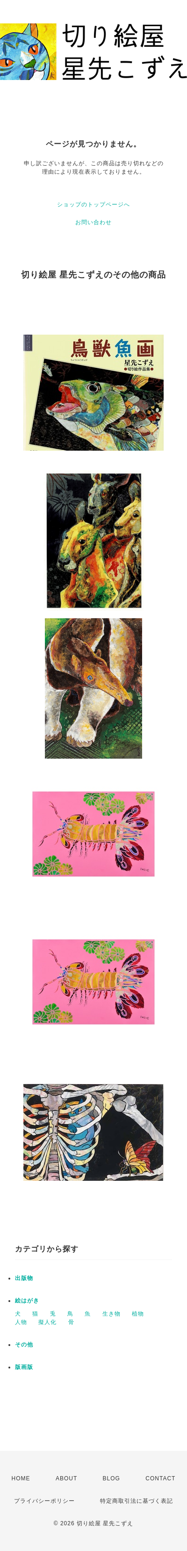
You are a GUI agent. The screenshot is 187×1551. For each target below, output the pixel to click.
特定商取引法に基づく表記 (136, 1501)
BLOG (111, 1478)
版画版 (24, 1367)
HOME (21, 1478)
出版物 (24, 1278)
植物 (138, 1313)
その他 (24, 1344)
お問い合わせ (93, 222)
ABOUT (66, 1478)
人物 (21, 1322)
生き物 (111, 1313)
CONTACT (160, 1478)
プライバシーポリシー (44, 1501)
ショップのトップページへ (93, 204)
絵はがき (27, 1300)
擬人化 (47, 1322)
